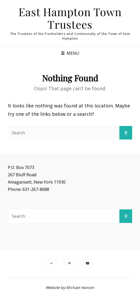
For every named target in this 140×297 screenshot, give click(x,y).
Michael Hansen (80, 287)
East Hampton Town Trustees (70, 17)
